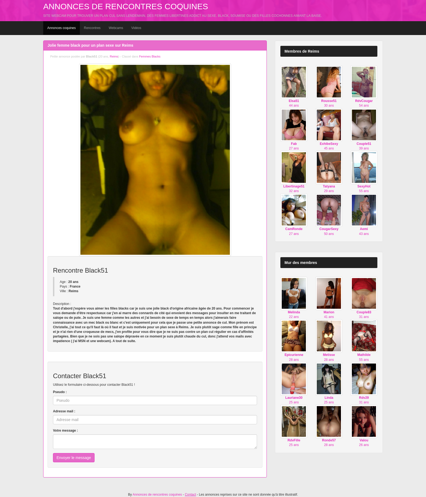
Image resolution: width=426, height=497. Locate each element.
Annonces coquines (61, 28)
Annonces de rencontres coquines (125, 6)
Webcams (116, 28)
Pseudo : (60, 392)
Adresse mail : (64, 411)
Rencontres (92, 28)
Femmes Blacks (149, 56)
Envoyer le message (74, 457)
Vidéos (136, 28)
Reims (114, 56)
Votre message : (65, 430)
